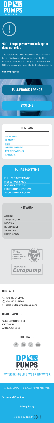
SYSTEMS (27, 105)
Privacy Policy (27, 406)
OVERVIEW (11, 136)
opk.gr (29, 416)
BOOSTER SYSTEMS (15, 185)
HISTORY (10, 140)
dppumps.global (11, 71)
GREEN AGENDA (14, 147)
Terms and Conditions (14, 397)
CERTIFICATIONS (14, 151)
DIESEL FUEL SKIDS (15, 181)
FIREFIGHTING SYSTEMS (18, 188)
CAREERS (10, 154)
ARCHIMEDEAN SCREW (17, 192)
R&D (7, 143)
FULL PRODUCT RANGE (27, 89)
